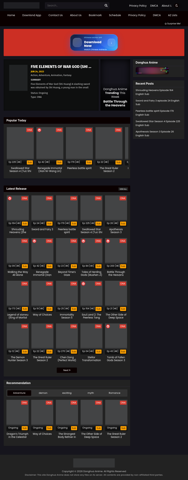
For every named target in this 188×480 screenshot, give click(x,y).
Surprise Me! (173, 23)
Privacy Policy (138, 6)
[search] (106, 5)
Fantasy (67, 75)
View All (123, 189)
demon (43, 393)
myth (91, 393)
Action (34, 75)
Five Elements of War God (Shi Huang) (66, 66)
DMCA (154, 6)
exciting (66, 393)
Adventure (44, 75)
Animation (56, 75)
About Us (167, 6)
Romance (114, 393)
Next (66, 370)
